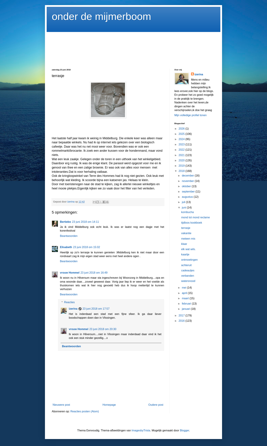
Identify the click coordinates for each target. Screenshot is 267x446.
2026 (182, 128)
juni (184, 207)
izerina (73, 308)
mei (184, 287)
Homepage (109, 404)
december (188, 175)
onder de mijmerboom (101, 16)
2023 (182, 144)
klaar (184, 243)
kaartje (185, 254)
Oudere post (155, 404)
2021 (182, 155)
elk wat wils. (188, 249)
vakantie (186, 233)
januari (186, 308)
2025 (182, 133)
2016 (182, 320)
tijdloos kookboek (191, 222)
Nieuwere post (61, 404)
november (188, 181)
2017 (182, 315)
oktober (187, 186)
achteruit (186, 265)
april (185, 293)
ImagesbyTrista (141, 430)
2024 (182, 139)
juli (184, 202)
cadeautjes (187, 270)
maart (186, 298)
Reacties (69, 302)
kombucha (187, 212)
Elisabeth (66, 247)
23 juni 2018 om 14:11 (85, 221)
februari (187, 303)
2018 (182, 171)
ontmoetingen (189, 259)
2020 (182, 160)
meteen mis (188, 238)
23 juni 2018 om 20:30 (102, 329)
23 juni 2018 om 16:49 (94, 272)
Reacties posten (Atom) (84, 411)
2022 (182, 149)
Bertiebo (65, 221)
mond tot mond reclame (195, 217)
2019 (182, 165)
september (188, 191)
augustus (188, 196)
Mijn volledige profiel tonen (190, 115)
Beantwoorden (68, 235)
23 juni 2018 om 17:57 (96, 308)
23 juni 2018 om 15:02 (86, 247)
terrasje (185, 227)
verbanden (187, 275)
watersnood (188, 281)
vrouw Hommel (70, 272)
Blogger (184, 430)
